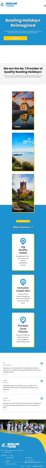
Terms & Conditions (11, 464)
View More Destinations (23, 221)
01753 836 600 (29, 460)
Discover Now (15, 38)
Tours (7, 462)
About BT (8, 460)
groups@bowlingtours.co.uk (33, 462)
